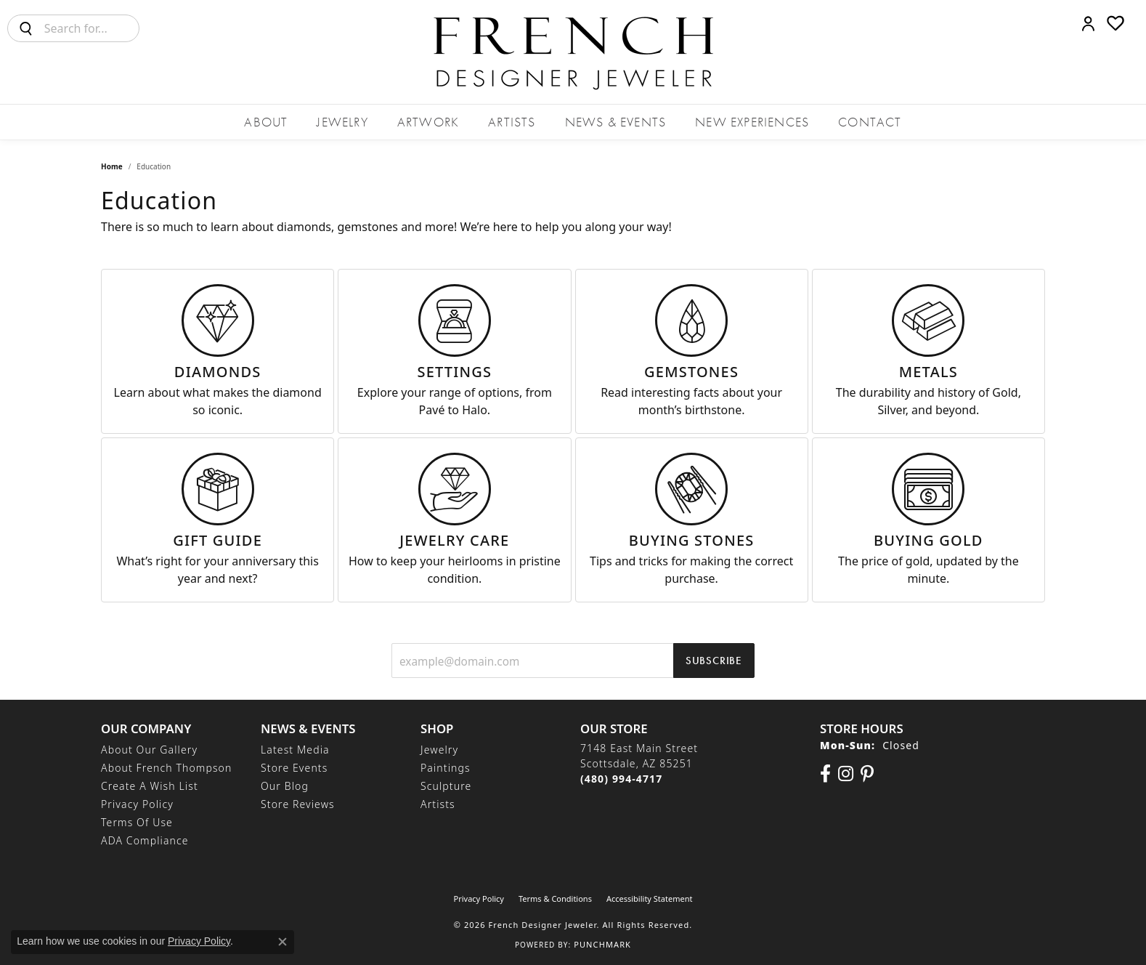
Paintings (445, 768)
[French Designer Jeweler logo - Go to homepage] (573, 52)
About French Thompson (166, 768)
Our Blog (285, 786)
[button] (1088, 23)
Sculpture (445, 786)
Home (112, 166)
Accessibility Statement (649, 898)
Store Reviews (298, 804)
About (266, 121)
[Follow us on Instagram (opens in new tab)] (845, 774)
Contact (869, 121)
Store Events (294, 768)
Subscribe (714, 660)
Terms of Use (137, 822)
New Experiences (752, 121)
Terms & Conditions (555, 898)
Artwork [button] (428, 121)
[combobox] (91, 28)
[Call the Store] (621, 779)
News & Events (616, 121)
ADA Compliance (145, 840)
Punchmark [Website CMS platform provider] (602, 944)
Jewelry (342, 121)
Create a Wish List (149, 786)
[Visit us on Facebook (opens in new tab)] (825, 774)
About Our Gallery (149, 749)
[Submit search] (26, 28)
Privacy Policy (137, 804)
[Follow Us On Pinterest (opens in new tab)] (867, 774)
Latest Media (295, 749)
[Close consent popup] (282, 941)
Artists (511, 121)
